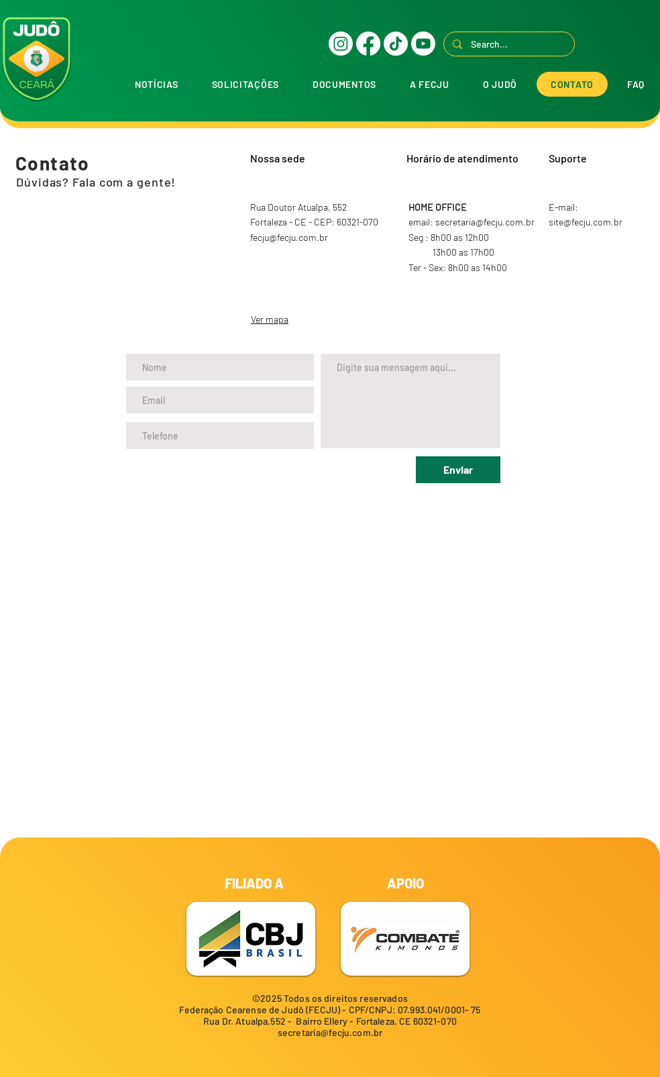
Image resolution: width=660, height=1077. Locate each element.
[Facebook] (368, 44)
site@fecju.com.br (585, 221)
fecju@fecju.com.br (289, 237)
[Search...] (508, 44)
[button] (245, 84)
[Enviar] (458, 469)
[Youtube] (423, 44)
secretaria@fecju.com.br (330, 1032)
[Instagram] (341, 44)
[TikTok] (396, 44)
